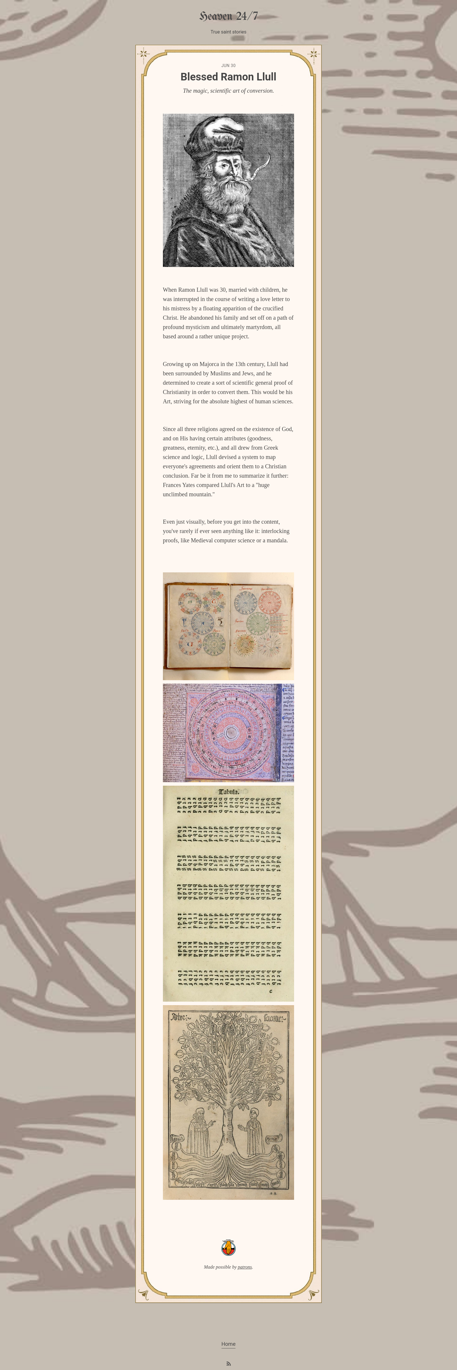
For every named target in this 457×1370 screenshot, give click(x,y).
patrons (245, 1267)
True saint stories (228, 32)
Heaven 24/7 (228, 17)
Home (228, 1344)
